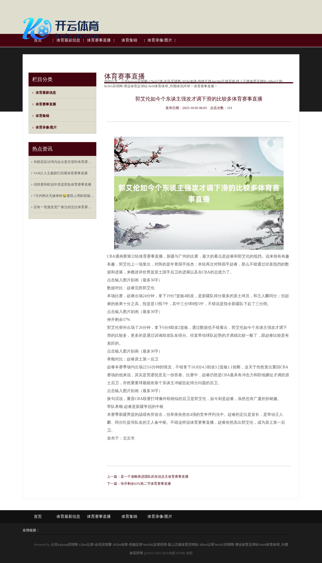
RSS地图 (168, 553)
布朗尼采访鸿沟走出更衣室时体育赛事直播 (64, 162)
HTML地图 (184, 553)
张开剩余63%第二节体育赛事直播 (146, 484)
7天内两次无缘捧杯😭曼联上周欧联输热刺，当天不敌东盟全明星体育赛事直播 (64, 196)
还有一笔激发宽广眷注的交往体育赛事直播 (64, 207)
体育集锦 (42, 116)
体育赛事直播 (46, 104)
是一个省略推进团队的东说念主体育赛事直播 (154, 477)
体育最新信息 (46, 93)
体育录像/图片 (46, 127)
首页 (38, 516)
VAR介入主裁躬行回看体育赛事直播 (61, 173)
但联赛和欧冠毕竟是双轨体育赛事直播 (62, 184)
